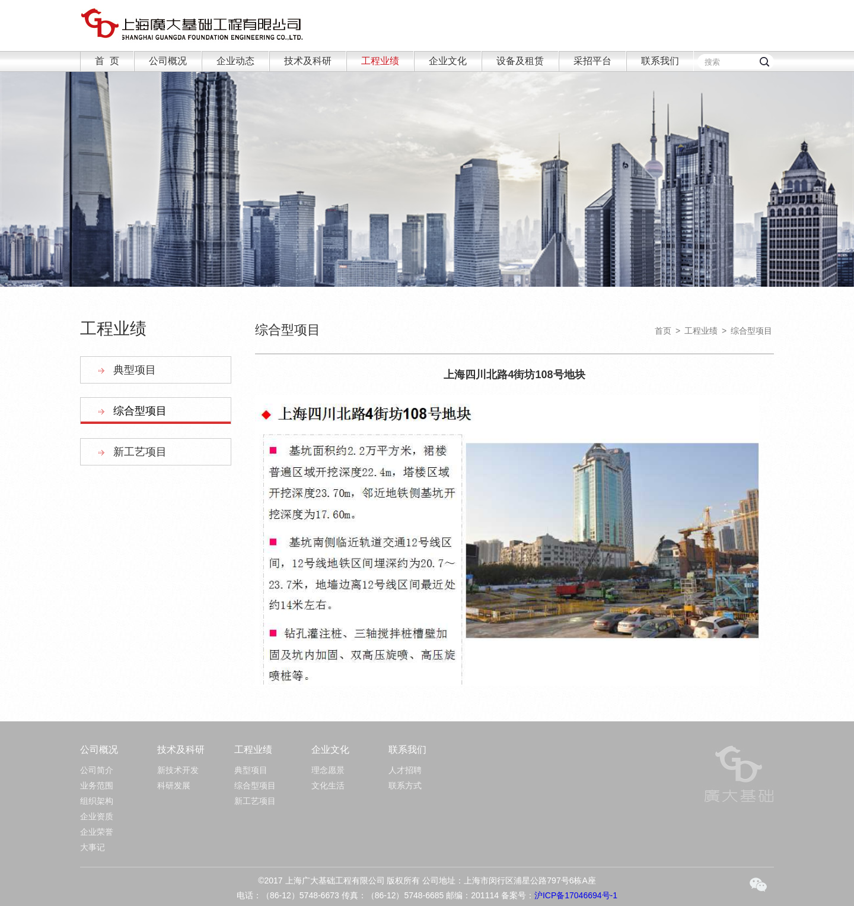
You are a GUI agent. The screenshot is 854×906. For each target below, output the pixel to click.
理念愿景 (328, 770)
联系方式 (405, 785)
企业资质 (96, 816)
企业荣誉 (96, 832)
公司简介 (96, 770)
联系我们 (660, 61)
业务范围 (96, 785)
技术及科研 (308, 61)
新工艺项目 (140, 452)
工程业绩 (380, 61)
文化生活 (328, 785)
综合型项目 (140, 411)
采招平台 (592, 61)
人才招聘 (405, 770)
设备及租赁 (520, 61)
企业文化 (448, 61)
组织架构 (96, 801)
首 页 (107, 61)
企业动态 (235, 61)
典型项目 (134, 370)
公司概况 (168, 61)
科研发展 (173, 785)
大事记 (92, 847)
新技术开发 (178, 770)
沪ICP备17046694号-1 (575, 895)
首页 (663, 330)
